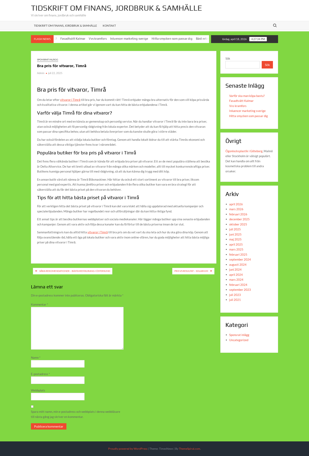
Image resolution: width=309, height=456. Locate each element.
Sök (227, 58)
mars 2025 (236, 249)
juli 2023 (235, 294)
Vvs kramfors (100, 38)
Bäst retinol (206, 38)
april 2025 (236, 244)
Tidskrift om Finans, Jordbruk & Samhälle (65, 25)
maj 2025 (235, 239)
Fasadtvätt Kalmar (75, 38)
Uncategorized (238, 340)
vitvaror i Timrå (70, 99)
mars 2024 (236, 279)
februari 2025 (238, 254)
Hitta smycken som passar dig (174, 38)
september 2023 (240, 289)
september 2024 (240, 259)
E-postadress (40, 374)
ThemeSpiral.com (189, 448)
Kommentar (39, 304)
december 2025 (239, 219)
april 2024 (236, 274)
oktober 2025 (238, 224)
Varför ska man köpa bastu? (247, 96)
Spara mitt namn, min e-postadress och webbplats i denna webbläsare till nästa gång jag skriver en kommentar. (75, 414)
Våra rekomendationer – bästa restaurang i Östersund (74, 270)
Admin (40, 73)
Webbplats (38, 390)
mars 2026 (236, 209)
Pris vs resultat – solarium (191, 270)
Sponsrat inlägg (47, 59)
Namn (35, 357)
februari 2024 (238, 284)
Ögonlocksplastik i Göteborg (243, 151)
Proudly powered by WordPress (127, 448)
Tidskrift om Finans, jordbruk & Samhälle (116, 7)
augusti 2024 (238, 264)
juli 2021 (235, 299)
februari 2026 (238, 214)
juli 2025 (235, 229)
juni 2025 (235, 234)
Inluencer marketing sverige (132, 38)
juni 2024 (235, 269)
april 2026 (236, 204)
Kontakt (109, 25)
